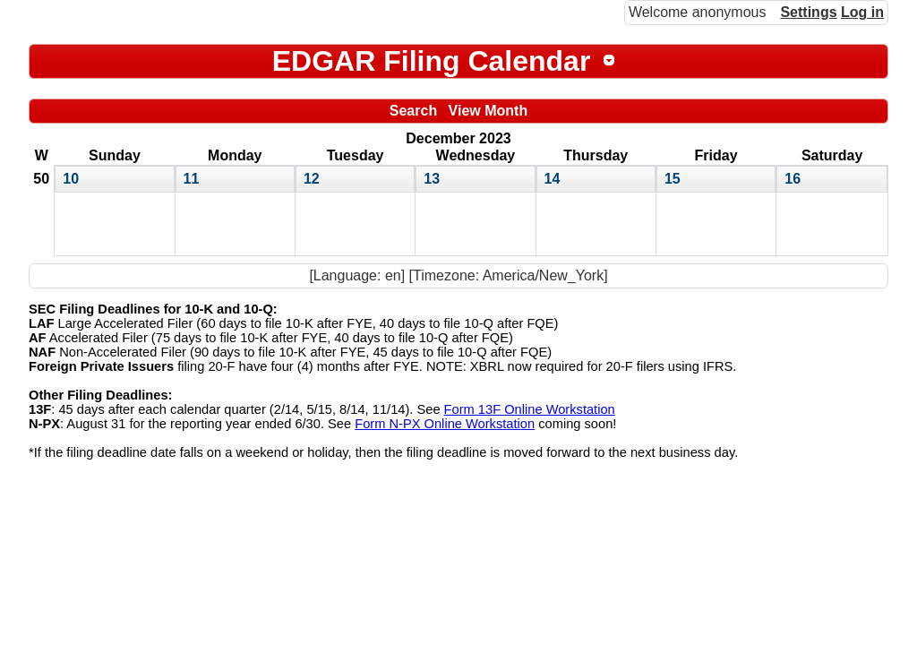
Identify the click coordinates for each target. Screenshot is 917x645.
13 (432, 178)
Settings (808, 12)
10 (71, 178)
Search (413, 110)
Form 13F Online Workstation (529, 409)
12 (312, 178)
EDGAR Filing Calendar (431, 61)
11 (192, 178)
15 (672, 178)
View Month (488, 110)
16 (792, 178)
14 (552, 178)
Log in (862, 12)
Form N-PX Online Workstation (445, 424)
